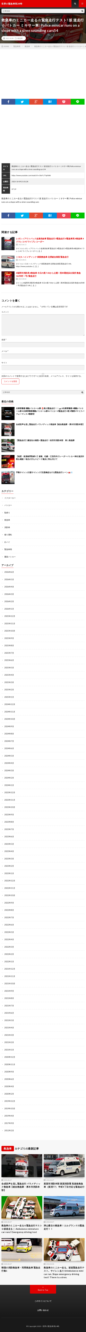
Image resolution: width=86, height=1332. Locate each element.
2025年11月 (9, 623)
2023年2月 (9, 866)
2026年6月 (9, 572)
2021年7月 (9, 1005)
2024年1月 (9, 785)
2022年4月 (9, 939)
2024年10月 (9, 719)
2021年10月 (9, 983)
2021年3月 (9, 1035)
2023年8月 (9, 822)
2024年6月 (9, 748)
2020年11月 (9, 1064)
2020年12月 (9, 1057)
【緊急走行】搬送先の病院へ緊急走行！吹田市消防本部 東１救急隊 (45, 440)
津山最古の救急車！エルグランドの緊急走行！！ (64, 1227)
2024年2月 (9, 778)
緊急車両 (8, 549)
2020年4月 (9, 1086)
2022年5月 (9, 932)
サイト (4, 363)
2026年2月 (9, 601)
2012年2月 (9, 1130)
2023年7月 (9, 829)
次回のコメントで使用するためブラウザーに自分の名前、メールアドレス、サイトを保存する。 (42, 376)
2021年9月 (9, 991)
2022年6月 (9, 925)
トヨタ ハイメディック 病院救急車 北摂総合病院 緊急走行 (42, 257)
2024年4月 (9, 763)
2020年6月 (9, 1079)
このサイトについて (43, 1301)
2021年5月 (9, 1020)
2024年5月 (9, 756)
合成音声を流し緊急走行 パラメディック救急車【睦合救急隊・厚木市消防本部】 (50, 424)
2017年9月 (9, 1123)
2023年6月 (9, 836)
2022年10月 (9, 895)
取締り (7, 512)
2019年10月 (9, 1108)
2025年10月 (9, 631)
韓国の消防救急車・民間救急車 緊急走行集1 (20, 1269)
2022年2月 (9, 954)
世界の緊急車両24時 (51, 1326)
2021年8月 (9, 998)
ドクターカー (10, 498)
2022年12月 (9, 880)
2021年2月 (9, 1042)
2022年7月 (9, 917)
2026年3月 (9, 594)
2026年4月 (9, 587)
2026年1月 (9, 609)
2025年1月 (9, 697)
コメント (5, 312)
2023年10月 (9, 807)
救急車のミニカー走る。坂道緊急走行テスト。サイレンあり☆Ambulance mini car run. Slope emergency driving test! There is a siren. (64, 1272)
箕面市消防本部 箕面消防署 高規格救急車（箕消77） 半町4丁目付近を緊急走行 (64, 1185)
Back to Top (43, 1290)
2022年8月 (9, 910)
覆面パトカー (10, 557)
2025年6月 (9, 660)
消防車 (7, 527)
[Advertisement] (43, 71)
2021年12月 (9, 969)
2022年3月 (9, 947)
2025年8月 (9, 645)
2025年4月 (9, 675)
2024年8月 (9, 733)
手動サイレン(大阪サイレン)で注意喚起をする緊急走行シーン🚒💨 (44, 472)
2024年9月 (9, 726)
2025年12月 (9, 616)
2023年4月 (9, 851)
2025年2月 (9, 689)
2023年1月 (9, 873)
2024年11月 (9, 712)
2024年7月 (9, 741)
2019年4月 (9, 1116)
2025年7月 (9, 653)
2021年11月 (9, 976)
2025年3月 (9, 682)
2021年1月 (9, 1050)
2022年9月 (9, 903)
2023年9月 (9, 814)
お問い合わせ (43, 1310)
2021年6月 (9, 1013)
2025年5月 (9, 667)
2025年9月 (9, 638)
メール (4, 351)
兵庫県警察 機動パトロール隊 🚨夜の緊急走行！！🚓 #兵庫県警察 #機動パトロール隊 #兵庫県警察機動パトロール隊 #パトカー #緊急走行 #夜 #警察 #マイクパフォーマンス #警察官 (50, 411)
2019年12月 (9, 1101)
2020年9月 (9, 1072)
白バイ (7, 542)
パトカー (8, 505)
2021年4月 (9, 1027)
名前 (3, 340)
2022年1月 (9, 961)
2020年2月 (9, 1094)
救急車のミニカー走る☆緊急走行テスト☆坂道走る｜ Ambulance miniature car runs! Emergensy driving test (21, 1228)
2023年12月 (9, 792)
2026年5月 (9, 579)
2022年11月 (9, 888)
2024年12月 (9, 704)
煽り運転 (8, 534)
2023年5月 (9, 844)
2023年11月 (9, 800)
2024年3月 (9, 770)
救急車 (20, 38)
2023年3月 (9, 858)
